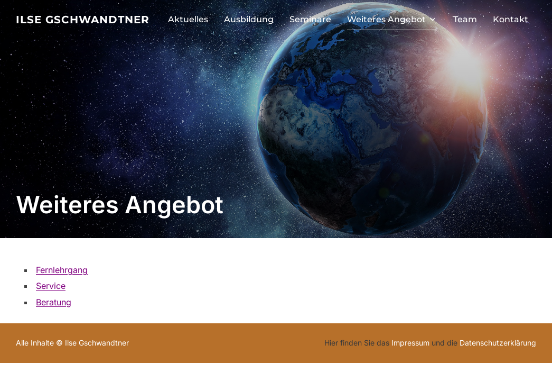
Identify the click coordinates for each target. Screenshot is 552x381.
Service (51, 285)
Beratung (53, 302)
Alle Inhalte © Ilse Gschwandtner (72, 342)
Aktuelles (188, 19)
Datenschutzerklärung (498, 342)
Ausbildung (249, 19)
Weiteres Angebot (392, 19)
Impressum (410, 342)
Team (465, 19)
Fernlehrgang (62, 270)
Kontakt (510, 19)
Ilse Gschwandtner (82, 19)
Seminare (310, 19)
